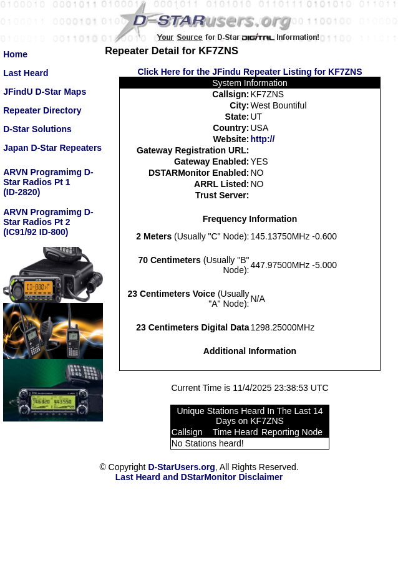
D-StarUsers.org (181, 467)
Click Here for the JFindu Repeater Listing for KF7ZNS (249, 72)
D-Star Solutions (37, 129)
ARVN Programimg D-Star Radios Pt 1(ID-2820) (48, 182)
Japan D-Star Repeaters (52, 148)
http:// (262, 139)
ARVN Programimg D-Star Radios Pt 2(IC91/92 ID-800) (48, 222)
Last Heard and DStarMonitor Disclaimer (199, 477)
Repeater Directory (42, 110)
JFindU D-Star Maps (44, 92)
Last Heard (25, 73)
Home (15, 54)
